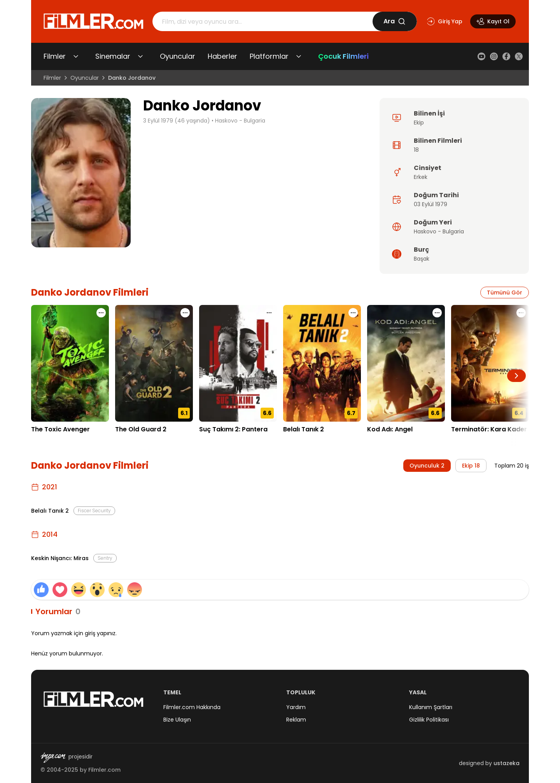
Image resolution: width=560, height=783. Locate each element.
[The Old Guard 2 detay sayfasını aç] (154, 363)
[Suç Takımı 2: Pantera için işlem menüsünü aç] (269, 312)
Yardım (296, 707)
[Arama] (262, 21)
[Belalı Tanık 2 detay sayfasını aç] (322, 363)
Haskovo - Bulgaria (240, 120)
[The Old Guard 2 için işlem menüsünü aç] (185, 312)
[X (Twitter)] (519, 56)
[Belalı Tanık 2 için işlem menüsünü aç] (353, 312)
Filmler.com (104, 770)
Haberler (222, 56)
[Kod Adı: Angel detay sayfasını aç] (406, 363)
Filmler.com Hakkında (191, 707)
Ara (394, 21)
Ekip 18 (471, 465)
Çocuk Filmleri (343, 56)
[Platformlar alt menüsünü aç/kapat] (299, 56)
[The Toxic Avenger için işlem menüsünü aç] (101, 312)
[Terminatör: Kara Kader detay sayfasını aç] (490, 363)
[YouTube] (481, 56)
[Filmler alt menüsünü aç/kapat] (76, 56)
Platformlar (269, 56)
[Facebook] (506, 56)
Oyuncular (177, 56)
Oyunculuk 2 (427, 465)
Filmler (55, 56)
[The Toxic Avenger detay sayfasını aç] (70, 363)
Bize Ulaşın (177, 719)
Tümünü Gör (504, 292)
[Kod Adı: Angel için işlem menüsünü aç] (437, 312)
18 (416, 149)
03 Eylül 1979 (430, 204)
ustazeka (507, 763)
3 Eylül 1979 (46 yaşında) (176, 120)
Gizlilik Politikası (429, 719)
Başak (421, 258)
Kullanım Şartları (430, 707)
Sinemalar (112, 56)
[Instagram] (494, 56)
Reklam (296, 719)
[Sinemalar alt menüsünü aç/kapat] (140, 56)
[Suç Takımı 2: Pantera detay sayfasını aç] (238, 363)
